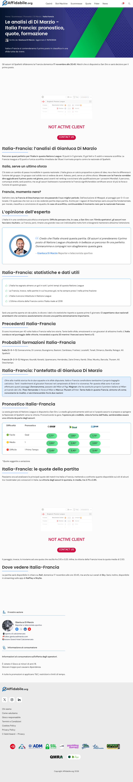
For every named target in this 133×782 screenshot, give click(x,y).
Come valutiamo (10, 713)
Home (7, 16)
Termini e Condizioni (11, 721)
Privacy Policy (8, 729)
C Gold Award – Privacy (13, 734)
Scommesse (17, 16)
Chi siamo (6, 709)
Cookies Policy (9, 725)
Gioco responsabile (11, 717)
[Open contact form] (123, 3)
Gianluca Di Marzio (47, 253)
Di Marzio (37, 16)
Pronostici (28, 16)
